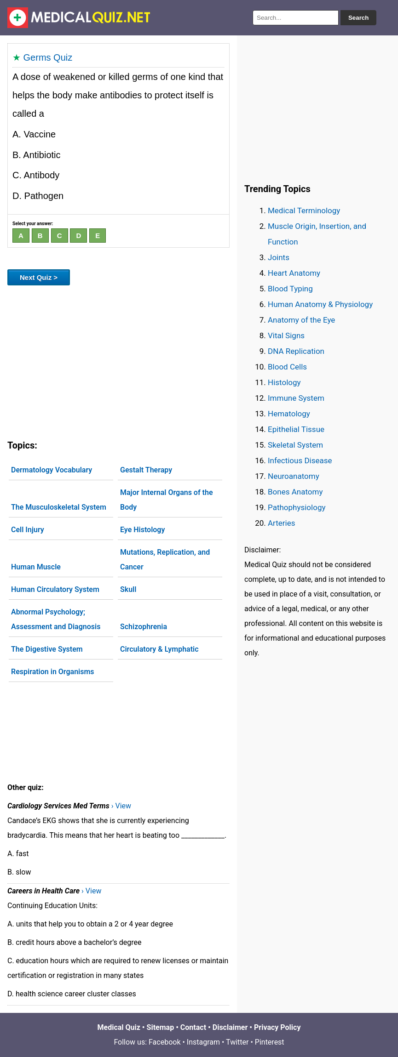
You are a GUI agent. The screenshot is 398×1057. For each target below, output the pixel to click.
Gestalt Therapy (146, 470)
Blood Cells (287, 366)
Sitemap (160, 1027)
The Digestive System (47, 649)
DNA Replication (296, 351)
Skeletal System (295, 444)
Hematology (289, 413)
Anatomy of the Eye (301, 319)
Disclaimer (230, 1027)
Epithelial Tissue (296, 429)
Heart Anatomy (294, 273)
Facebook (164, 1042)
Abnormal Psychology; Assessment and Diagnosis (55, 619)
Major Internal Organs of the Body (166, 499)
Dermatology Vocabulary (51, 470)
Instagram (203, 1042)
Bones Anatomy (295, 491)
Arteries (281, 523)
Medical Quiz (119, 1027)
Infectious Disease (300, 460)
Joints (278, 257)
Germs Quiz (48, 57)
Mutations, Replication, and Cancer (165, 559)
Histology (284, 382)
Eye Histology (142, 529)
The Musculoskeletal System (58, 507)
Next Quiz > (39, 277)
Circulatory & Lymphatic (159, 649)
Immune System (296, 398)
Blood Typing (290, 288)
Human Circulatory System (55, 589)
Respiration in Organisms (52, 671)
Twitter (237, 1042)
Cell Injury (27, 529)
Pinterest (269, 1042)
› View (121, 805)
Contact (193, 1027)
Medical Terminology (304, 210)
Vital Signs (286, 335)
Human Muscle (36, 567)
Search (358, 17)
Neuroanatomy (293, 476)
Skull (128, 589)
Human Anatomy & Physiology (320, 304)
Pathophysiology (296, 507)
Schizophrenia (143, 626)
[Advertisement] (118, 360)
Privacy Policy (277, 1027)
